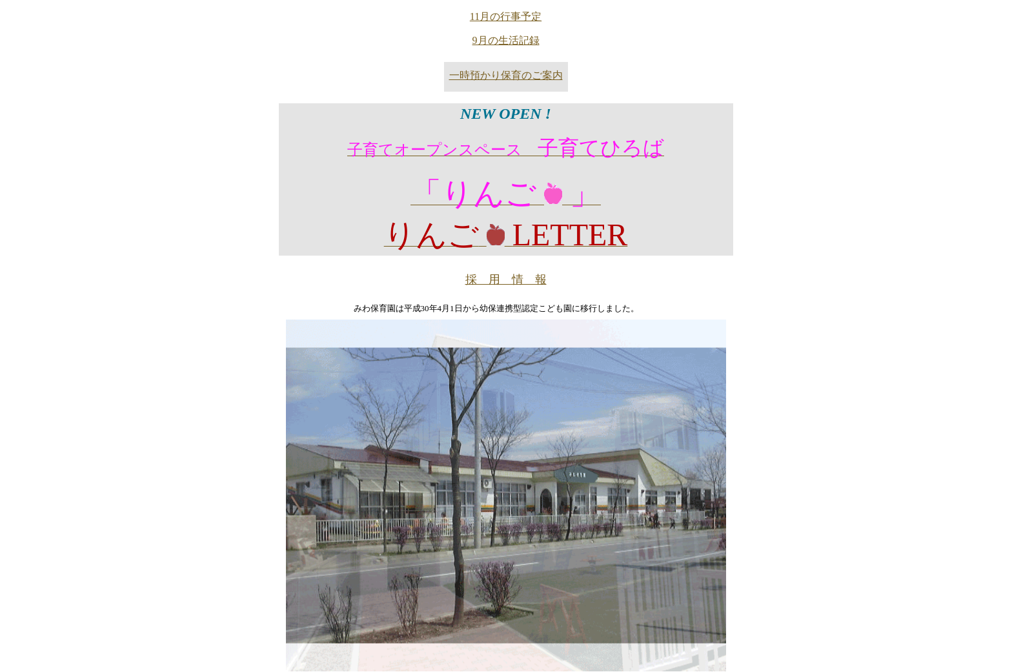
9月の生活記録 (506, 40)
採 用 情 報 (506, 279)
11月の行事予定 (505, 16)
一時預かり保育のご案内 (506, 75)
